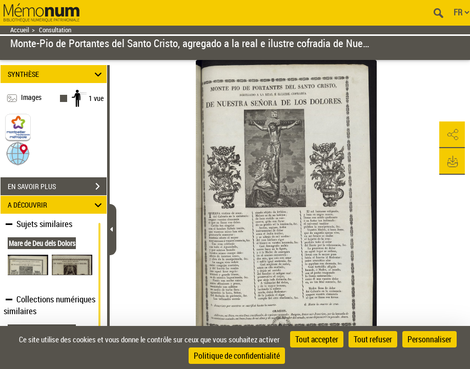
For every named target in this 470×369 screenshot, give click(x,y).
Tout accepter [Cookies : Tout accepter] (316, 339)
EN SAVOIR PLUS (57, 186)
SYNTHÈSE (56, 74)
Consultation (55, 30)
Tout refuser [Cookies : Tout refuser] (373, 339)
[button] (18, 153)
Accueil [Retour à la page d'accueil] (19, 30)
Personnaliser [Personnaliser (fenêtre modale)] (429, 339)
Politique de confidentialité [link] (237, 355)
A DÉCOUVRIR (56, 205)
